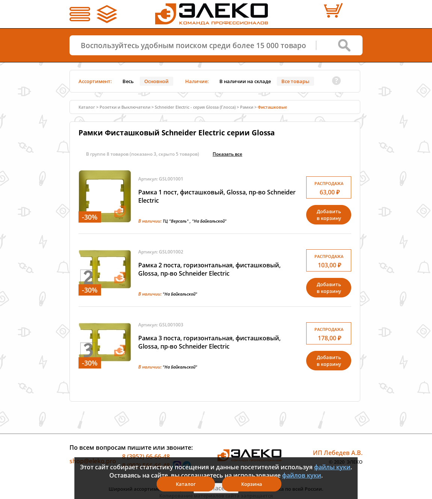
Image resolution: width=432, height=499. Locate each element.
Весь (128, 81)
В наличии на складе (245, 81)
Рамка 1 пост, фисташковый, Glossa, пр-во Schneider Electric (217, 196)
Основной (156, 81)
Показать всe (227, 154)
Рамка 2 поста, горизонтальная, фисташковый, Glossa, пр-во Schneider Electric (209, 269)
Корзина (251, 484)
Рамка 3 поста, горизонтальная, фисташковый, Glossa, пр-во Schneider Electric (209, 342)
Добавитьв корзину (329, 214)
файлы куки (332, 467)
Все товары (295, 81)
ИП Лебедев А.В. (338, 453)
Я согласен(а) (216, 488)
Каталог (87, 107)
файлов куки (301, 475)
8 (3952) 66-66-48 (146, 456)
